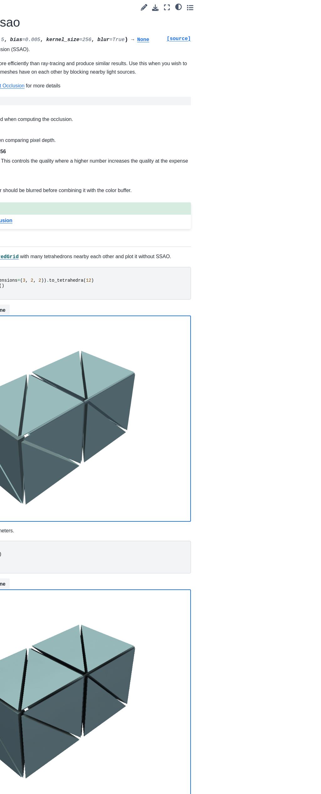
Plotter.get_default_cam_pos (41, 311)
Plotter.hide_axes (40, 359)
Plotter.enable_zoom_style (40, 177)
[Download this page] (276, 8)
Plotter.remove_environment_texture (41, 765)
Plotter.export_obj (40, 218)
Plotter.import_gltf (40, 414)
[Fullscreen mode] (287, 7)
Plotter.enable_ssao (40, 65)
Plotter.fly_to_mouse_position (41, 276)
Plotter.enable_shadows (40, 47)
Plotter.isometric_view (40, 480)
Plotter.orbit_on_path (41, 587)
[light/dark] (298, 6)
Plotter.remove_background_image (41, 674)
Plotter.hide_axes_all (40, 373)
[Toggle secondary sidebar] (310, 7)
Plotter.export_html (39, 204)
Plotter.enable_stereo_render (41, 82)
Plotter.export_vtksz (40, 249)
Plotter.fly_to (35, 262)
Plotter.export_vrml (39, 231)
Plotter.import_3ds (41, 404)
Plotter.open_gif (39, 556)
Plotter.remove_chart (41, 744)
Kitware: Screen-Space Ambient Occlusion (142, 102)
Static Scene (103, 335)
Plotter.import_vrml (39, 438)
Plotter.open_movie (41, 570)
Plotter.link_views (40, 546)
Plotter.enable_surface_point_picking (41, 104)
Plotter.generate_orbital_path (40, 294)
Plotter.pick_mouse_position (41, 622)
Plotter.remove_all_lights (41, 656)
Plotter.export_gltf (40, 190)
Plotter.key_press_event (40, 515)
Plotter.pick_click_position (41, 604)
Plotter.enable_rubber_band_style (40, 30)
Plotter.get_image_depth (40, 328)
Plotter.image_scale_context (41, 390)
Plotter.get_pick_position (41, 346)
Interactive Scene (149, 334)
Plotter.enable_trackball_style (41, 159)
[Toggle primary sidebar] (75, 7)
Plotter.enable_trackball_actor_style (41, 142)
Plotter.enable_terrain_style (41, 124)
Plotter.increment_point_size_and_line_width (41, 459)
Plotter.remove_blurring (40, 691)
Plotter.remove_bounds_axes (40, 726)
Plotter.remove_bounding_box (40, 709)
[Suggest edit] (264, 7)
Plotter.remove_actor (41, 639)
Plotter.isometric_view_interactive (40, 497)
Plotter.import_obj (40, 424)
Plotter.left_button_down (40, 532)
